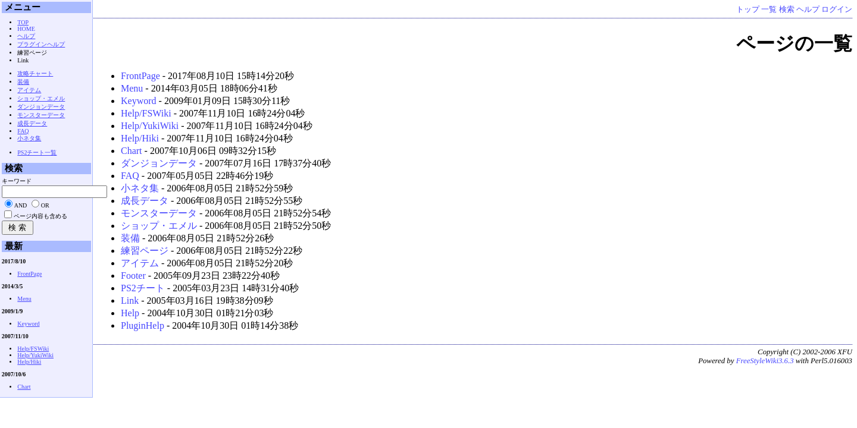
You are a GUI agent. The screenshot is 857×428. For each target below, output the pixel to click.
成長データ (144, 201)
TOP (23, 22)
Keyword (139, 101)
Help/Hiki (140, 138)
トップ (747, 9)
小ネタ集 (140, 188)
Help (130, 313)
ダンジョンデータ (159, 163)
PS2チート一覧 (37, 152)
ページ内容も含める (40, 216)
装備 (130, 238)
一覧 (769, 9)
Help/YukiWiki (150, 126)
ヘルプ (808, 9)
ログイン (836, 9)
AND (20, 205)
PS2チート (143, 288)
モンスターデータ (159, 213)
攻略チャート (35, 73)
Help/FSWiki (146, 113)
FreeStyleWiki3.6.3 (765, 361)
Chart (131, 151)
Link (130, 300)
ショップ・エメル (159, 226)
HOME (26, 29)
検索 (787, 9)
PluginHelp (142, 325)
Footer (133, 275)
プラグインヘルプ (41, 44)
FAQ (130, 176)
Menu (132, 88)
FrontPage (140, 76)
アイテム (140, 263)
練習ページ (144, 251)
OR (45, 205)
